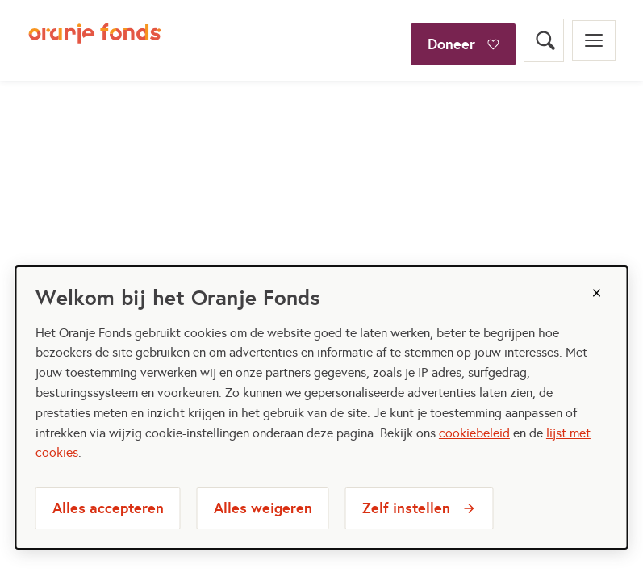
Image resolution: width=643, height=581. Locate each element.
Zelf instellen (406, 508)
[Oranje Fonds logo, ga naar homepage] (94, 41)
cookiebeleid (474, 433)
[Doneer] (463, 19)
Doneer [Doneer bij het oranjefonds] (451, 44)
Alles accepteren (108, 508)
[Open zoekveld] (544, 40)
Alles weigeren (263, 508)
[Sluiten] (596, 293)
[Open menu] (594, 40)
